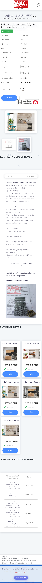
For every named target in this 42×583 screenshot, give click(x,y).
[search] (39, 5)
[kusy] (22, 98)
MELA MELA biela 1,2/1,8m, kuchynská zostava (12, 495)
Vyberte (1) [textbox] (25, 73)
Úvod (8, 15)
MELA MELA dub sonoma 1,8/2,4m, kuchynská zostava (12, 523)
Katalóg (6, 5)
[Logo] (20, 4)
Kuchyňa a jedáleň (23, 15)
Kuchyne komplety (13, 17)
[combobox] (29, 66)
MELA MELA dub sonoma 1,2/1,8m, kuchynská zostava (12, 504)
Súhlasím (21, 578)
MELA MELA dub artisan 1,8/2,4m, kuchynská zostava (12, 513)
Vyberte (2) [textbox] (25, 67)
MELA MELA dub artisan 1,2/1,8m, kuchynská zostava (12, 485)
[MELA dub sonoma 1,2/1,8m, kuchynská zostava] (21, 111)
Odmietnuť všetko (21, 572)
